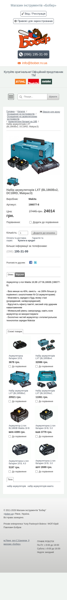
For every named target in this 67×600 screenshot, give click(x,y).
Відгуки (20, 274)
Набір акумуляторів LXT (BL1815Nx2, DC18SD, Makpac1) (45, 392)
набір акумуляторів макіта (40, 486)
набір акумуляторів (16, 486)
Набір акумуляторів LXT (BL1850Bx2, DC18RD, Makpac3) (18, 392)
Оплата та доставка (16, 238)
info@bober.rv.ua (32, 63)
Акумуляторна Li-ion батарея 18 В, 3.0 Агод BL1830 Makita (46, 462)
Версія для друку (50, 111)
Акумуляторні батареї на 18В (22, 121)
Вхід (27, 13)
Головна (10, 111)
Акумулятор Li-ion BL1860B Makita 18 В (19, 426)
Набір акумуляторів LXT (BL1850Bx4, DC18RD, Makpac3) (45, 357)
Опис (10, 274)
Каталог (21, 111)
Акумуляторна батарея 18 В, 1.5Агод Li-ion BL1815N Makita (17, 357)
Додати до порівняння (45, 222)
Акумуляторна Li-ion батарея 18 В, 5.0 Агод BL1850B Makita (46, 427)
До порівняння (19, 366)
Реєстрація (38, 13)
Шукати (53, 96)
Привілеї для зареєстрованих (35, 21)
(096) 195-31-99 (33, 54)
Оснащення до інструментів (20, 114)
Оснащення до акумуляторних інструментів (22, 117)
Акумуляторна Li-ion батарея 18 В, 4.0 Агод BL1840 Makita (19, 462)
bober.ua (9, 514)
